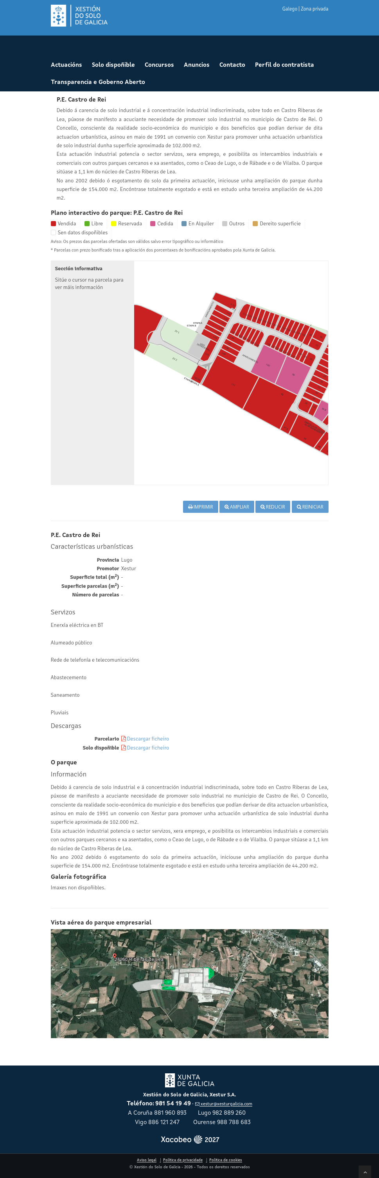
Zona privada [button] (314, 9)
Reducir (272, 506)
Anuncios (197, 65)
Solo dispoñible (113, 65)
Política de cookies (225, 1160)
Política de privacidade (183, 1160)
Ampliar (237, 506)
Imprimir (200, 506)
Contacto (232, 65)
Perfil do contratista (284, 65)
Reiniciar (310, 506)
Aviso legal (146, 1160)
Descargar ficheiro (148, 738)
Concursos (159, 65)
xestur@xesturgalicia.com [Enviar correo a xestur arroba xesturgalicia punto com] (223, 1104)
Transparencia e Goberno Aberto (98, 83)
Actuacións (66, 65)
